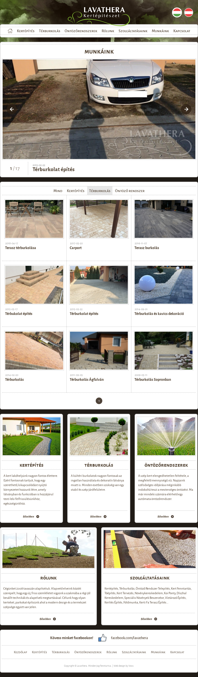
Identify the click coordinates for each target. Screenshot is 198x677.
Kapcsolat (181, 30)
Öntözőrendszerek (81, 30)
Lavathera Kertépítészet (103, 15)
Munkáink (160, 30)
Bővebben (28, 516)
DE (188, 12)
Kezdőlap (10, 31)
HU (177, 12)
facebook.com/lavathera (129, 637)
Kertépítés (26, 30)
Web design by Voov (123, 665)
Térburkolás (49, 30)
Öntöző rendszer (130, 190)
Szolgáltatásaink (133, 30)
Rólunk (108, 30)
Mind (57, 190)
